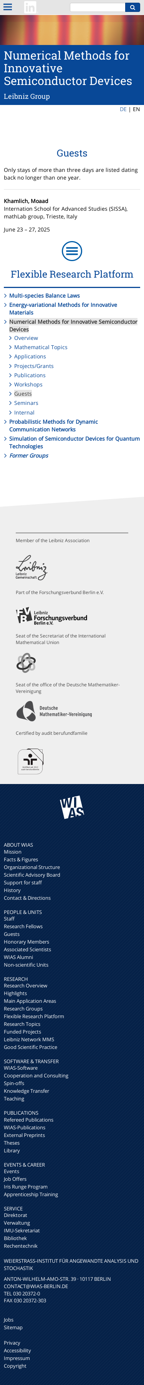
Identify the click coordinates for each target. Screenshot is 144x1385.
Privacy (12, 1342)
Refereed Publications (28, 1119)
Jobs (8, 1319)
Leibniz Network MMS (29, 1039)
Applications (30, 356)
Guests (23, 393)
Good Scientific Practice (30, 1047)
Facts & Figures (21, 859)
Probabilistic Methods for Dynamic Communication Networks (53, 425)
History (12, 890)
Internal (24, 412)
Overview (26, 337)
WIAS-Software (21, 1067)
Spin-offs (14, 1083)
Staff (9, 918)
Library (12, 1150)
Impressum (17, 1358)
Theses (12, 1142)
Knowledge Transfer (26, 1090)
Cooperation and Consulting (36, 1075)
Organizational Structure (32, 867)
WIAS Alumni (18, 957)
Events (11, 1171)
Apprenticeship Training (31, 1194)
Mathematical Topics (41, 347)
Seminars (26, 402)
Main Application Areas (30, 1000)
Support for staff (23, 882)
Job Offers (15, 1178)
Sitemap (13, 1327)
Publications (30, 375)
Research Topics (22, 1023)
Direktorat (15, 1215)
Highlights (15, 993)
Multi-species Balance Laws (44, 295)
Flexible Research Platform (34, 1016)
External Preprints (24, 1135)
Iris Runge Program (26, 1186)
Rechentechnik (21, 1245)
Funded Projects (22, 1031)
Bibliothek (15, 1238)
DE (123, 109)
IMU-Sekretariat (22, 1230)
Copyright (15, 1365)
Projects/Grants (34, 366)
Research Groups (23, 1008)
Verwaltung (17, 1222)
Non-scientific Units (26, 964)
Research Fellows (23, 926)
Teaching (14, 1098)
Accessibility (17, 1350)
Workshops (28, 384)
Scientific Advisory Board (32, 874)
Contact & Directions (27, 897)
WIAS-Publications (24, 1127)
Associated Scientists (27, 949)
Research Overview (25, 985)
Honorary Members (26, 941)
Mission (13, 851)
